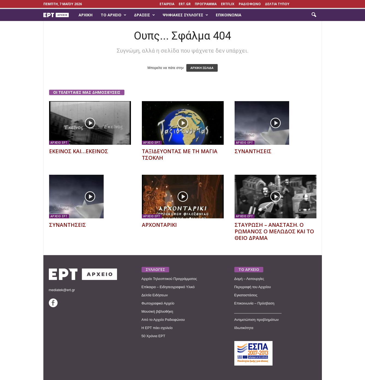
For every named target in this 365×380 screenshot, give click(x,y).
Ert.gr (185, 4)
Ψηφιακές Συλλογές (185, 15)
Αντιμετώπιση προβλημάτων (256, 320)
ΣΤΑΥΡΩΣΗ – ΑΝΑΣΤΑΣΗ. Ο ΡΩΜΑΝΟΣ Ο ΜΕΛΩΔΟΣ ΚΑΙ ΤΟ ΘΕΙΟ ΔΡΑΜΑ (274, 231)
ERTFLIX (227, 4)
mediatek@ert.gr (62, 290)
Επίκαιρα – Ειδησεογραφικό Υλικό (168, 287)
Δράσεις (144, 15)
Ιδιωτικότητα (243, 328)
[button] (314, 15)
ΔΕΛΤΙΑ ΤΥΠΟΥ (277, 4)
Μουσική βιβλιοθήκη (157, 311)
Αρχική (85, 14)
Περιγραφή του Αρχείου (252, 287)
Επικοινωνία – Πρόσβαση (254, 303)
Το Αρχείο (113, 15)
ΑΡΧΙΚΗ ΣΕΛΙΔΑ (202, 68)
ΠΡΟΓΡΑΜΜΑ (206, 4)
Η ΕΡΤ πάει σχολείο (157, 328)
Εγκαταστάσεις (246, 295)
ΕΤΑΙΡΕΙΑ (167, 4)
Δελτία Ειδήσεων (155, 295)
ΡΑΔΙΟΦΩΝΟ (250, 4)
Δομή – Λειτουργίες (249, 279)
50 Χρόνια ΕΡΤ (153, 336)
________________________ (258, 311)
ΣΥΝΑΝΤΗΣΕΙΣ (253, 151)
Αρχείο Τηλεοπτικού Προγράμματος (169, 279)
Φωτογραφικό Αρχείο (158, 303)
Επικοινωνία (228, 14)
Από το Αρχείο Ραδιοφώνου (163, 320)
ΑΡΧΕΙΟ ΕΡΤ (59, 142)
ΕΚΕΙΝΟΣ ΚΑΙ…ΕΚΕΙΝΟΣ (78, 151)
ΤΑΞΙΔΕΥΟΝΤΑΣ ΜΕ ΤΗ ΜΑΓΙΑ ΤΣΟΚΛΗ (179, 154)
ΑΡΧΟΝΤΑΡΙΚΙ (159, 224)
